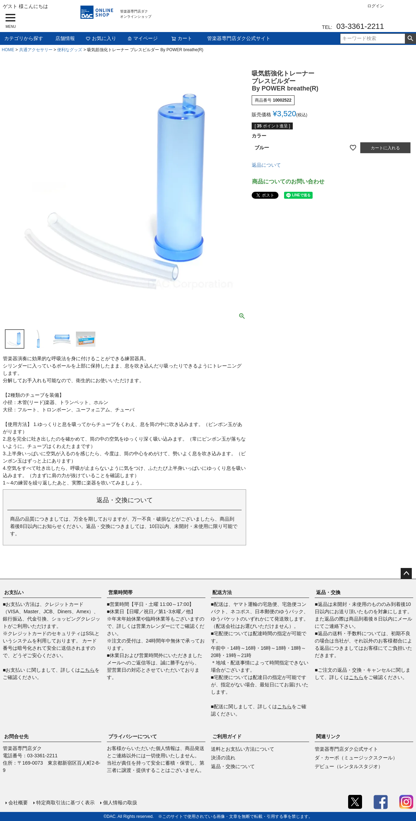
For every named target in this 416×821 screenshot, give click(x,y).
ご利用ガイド (227, 736)
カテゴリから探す (23, 38)
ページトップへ (406, 573)
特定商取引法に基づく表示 (65, 802)
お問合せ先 (16, 736)
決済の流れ (223, 757)
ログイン (375, 5)
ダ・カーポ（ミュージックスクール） (356, 757)
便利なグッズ (69, 49)
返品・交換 (328, 592)
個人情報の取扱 (120, 802)
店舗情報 (65, 38)
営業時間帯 (120, 592)
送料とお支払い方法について (242, 749)
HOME (8, 49)
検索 (410, 39)
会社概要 (18, 802)
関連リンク (328, 736)
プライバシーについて (132, 736)
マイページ (142, 38)
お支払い (14, 592)
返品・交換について (233, 766)
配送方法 (222, 592)
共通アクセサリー (36, 49)
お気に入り (101, 38)
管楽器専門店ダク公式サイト (238, 38)
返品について (266, 165)
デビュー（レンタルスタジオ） (349, 766)
